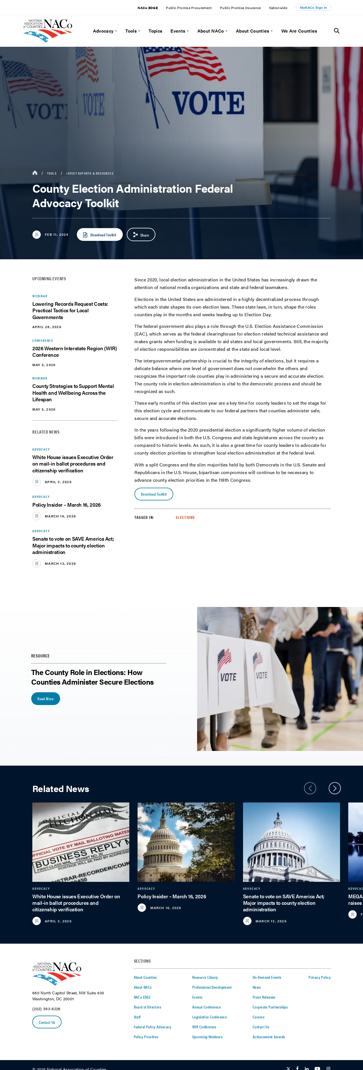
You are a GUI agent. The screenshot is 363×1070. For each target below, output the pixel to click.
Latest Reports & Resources (90, 173)
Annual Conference (206, 1007)
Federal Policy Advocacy (153, 1026)
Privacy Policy (320, 977)
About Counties (252, 31)
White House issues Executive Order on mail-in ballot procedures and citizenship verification (72, 463)
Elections (185, 517)
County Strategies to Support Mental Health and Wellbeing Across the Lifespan (73, 392)
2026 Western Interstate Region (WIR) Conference (74, 351)
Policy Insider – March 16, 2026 (66, 504)
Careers (258, 1017)
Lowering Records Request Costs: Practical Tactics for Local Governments (70, 310)
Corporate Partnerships (270, 1007)
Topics (155, 31)
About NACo (210, 31)
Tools (131, 31)
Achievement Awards (269, 1036)
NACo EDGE (148, 7)
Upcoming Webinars (207, 1036)
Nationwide (278, 7)
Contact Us (47, 1022)
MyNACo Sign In (313, 7)
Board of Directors (147, 1007)
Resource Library (205, 977)
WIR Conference (204, 1026)
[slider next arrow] (335, 788)
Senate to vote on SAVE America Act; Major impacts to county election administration (73, 545)
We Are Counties (299, 31)
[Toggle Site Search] (337, 31)
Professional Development (212, 987)
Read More (45, 698)
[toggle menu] (115, 31)
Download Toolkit (154, 494)
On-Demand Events (267, 977)
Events (177, 31)
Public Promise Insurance (240, 7)
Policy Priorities (146, 1036)
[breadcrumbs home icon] (34, 173)
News (257, 987)
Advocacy (103, 31)
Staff (137, 1017)
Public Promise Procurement (189, 7)
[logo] (47, 41)
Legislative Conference (209, 1017)
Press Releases (264, 997)
